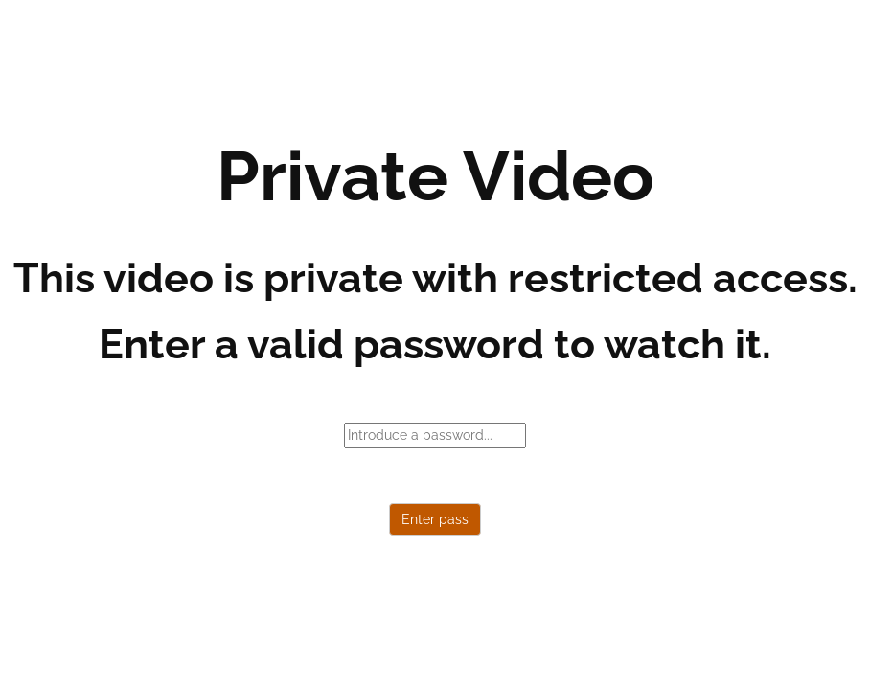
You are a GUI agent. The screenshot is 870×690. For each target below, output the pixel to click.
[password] (435, 435)
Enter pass (435, 519)
